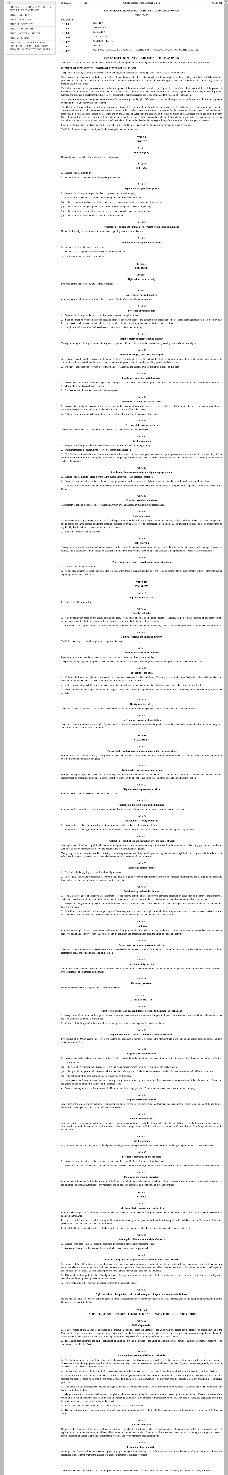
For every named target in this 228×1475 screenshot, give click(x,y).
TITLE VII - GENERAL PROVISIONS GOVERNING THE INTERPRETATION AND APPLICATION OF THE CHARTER (30, 46)
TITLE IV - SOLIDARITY (22, 28)
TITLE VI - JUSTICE (20, 38)
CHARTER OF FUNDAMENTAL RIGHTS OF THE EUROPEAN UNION (30, 8)
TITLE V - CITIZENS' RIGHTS (25, 33)
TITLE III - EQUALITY (21, 24)
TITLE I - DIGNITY (19, 15)
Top (8, 3)
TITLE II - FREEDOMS (21, 19)
